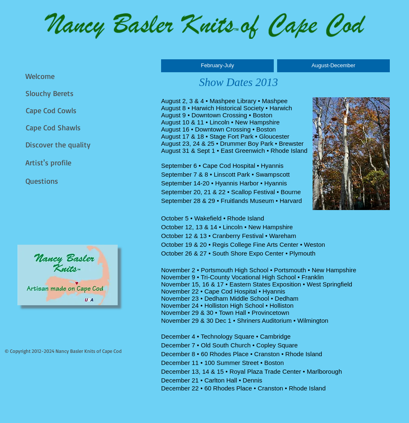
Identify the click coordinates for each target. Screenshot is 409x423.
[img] (68, 275)
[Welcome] (42, 76)
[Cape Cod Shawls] (55, 127)
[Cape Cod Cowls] (52, 110)
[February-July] (217, 65)
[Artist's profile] (50, 162)
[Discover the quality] (59, 144)
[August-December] (333, 65)
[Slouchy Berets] (50, 93)
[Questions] (44, 181)
